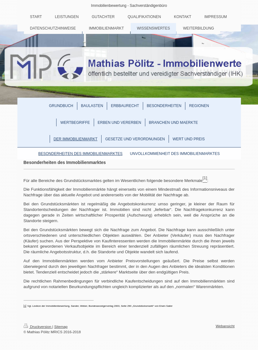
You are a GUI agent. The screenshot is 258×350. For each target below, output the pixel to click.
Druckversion (38, 326)
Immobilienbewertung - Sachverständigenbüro (129, 5)
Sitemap (61, 326)
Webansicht (225, 326)
